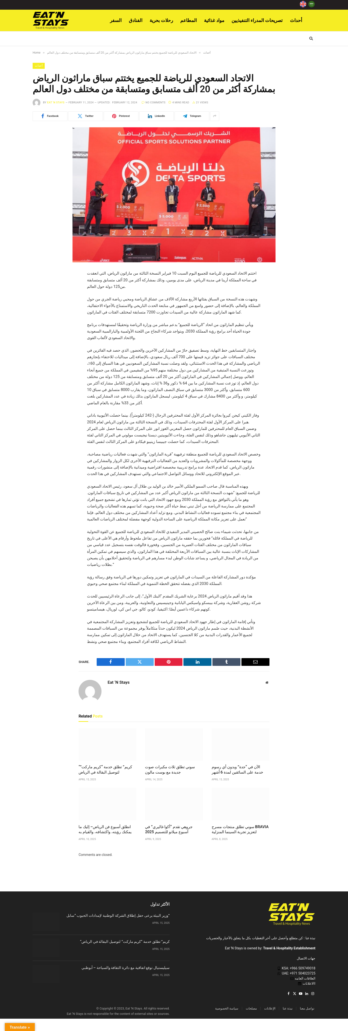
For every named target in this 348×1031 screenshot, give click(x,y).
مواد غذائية (214, 20)
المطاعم (188, 20)
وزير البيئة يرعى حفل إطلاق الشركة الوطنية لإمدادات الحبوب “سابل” (118, 916)
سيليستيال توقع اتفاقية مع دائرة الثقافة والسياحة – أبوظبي (125, 968)
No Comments (154, 102)
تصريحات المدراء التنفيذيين (257, 20)
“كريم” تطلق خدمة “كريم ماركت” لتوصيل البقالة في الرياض (105, 770)
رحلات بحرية (161, 20)
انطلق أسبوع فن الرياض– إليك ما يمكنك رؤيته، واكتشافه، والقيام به (105, 830)
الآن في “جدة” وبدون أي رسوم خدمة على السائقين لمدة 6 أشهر (237, 770)
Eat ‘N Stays (56, 102)
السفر (116, 20)
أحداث (296, 20)
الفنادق (135, 20)
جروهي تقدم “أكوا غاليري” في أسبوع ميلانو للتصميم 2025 (168, 830)
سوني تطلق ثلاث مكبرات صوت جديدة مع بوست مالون (170, 770)
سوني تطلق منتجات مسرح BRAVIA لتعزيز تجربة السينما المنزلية (240, 830)
